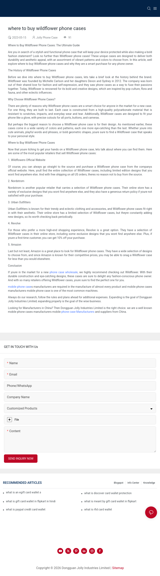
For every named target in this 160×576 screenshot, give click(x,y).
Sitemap (118, 568)
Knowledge (149, 482)
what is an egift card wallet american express (23, 492)
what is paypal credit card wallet (25, 509)
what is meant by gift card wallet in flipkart (110, 501)
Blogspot (118, 482)
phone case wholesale (64, 272)
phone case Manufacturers (77, 311)
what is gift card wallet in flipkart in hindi (31, 501)
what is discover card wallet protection (108, 493)
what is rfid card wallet (98, 509)
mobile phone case (19, 286)
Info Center (133, 482)
